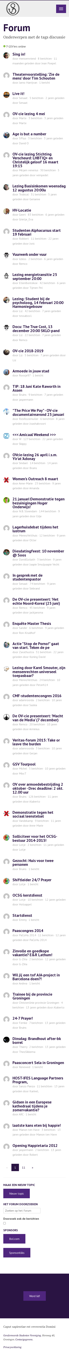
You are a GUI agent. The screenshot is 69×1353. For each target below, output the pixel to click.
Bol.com (14, 1239)
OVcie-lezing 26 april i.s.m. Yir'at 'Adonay (35, 456)
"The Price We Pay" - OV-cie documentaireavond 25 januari (38, 412)
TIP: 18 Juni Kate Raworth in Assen (37, 388)
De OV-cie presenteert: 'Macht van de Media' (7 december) (38, 717)
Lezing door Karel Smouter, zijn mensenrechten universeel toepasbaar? (39, 671)
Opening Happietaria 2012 (35, 1145)
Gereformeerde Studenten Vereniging (22, 1335)
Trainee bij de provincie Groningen (32, 996)
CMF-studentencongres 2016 (37, 695)
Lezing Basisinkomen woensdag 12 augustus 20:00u (39, 187)
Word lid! (34, 1296)
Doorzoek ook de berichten (21, 1218)
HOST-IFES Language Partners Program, (38, 1079)
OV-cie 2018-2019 (28, 350)
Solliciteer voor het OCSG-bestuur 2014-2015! (35, 838)
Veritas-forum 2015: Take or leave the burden (36, 741)
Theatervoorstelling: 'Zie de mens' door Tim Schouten (36, 76)
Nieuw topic (16, 1193)
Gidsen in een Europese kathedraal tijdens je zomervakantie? (32, 1105)
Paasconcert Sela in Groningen (38, 1062)
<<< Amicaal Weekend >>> (34, 434)
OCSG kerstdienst (27, 895)
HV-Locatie (22, 210)
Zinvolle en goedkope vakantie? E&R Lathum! (32, 952)
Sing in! (19, 54)
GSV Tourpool (24, 764)
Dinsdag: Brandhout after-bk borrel (37, 1040)
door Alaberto (45, 1007)
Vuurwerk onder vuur (30, 254)
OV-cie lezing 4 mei (29, 113)
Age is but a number (29, 133)
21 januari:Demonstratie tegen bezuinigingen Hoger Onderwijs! (39, 502)
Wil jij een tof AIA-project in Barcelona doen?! (36, 976)
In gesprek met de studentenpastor (28, 577)
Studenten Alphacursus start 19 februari (37, 232)
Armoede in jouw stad (31, 371)
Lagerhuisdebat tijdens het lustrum (35, 528)
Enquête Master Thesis (32, 623)
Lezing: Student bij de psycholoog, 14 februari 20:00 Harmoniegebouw (38, 302)
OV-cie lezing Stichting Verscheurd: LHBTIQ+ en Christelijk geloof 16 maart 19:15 (35, 159)
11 (23, 1167)
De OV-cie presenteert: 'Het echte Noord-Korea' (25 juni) (36, 601)
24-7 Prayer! (23, 1018)
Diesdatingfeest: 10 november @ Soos (38, 552)
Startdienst (22, 915)
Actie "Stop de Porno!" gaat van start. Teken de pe (36, 645)
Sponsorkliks (16, 1253)
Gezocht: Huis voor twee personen (33, 862)
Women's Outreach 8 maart (35, 478)
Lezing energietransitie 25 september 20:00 (35, 276)
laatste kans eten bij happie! (37, 1125)
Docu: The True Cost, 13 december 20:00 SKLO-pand (36, 328)
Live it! (18, 93)
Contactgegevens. (24, 1339)
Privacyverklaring (12, 1347)
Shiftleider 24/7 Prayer (32, 879)
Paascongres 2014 (28, 930)
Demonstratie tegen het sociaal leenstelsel (33, 814)
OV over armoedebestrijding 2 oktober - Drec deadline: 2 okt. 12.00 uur (38, 788)
